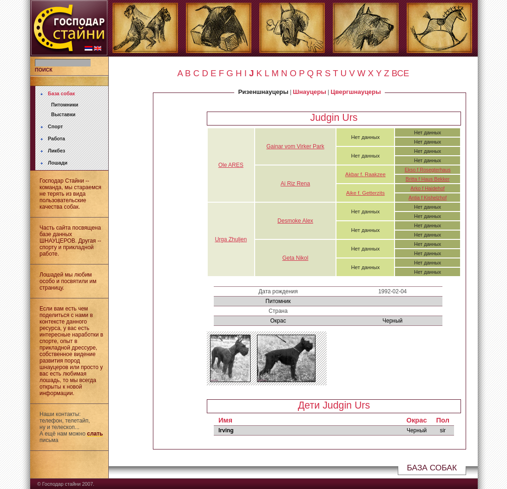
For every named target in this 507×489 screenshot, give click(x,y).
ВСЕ (400, 73)
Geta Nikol (295, 258)
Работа (56, 138)
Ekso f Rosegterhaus (428, 169)
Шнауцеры (309, 91)
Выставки (63, 114)
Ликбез (56, 150)
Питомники (64, 104)
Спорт (55, 126)
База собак (61, 93)
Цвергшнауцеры (356, 91)
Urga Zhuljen (231, 239)
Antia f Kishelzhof (427, 197)
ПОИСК (44, 70)
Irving (226, 430)
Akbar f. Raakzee (365, 174)
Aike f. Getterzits (365, 193)
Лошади (57, 162)
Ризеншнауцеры (263, 91)
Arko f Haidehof (427, 188)
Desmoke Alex (295, 221)
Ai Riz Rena (295, 183)
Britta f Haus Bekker (428, 179)
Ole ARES (231, 165)
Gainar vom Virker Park (295, 146)
